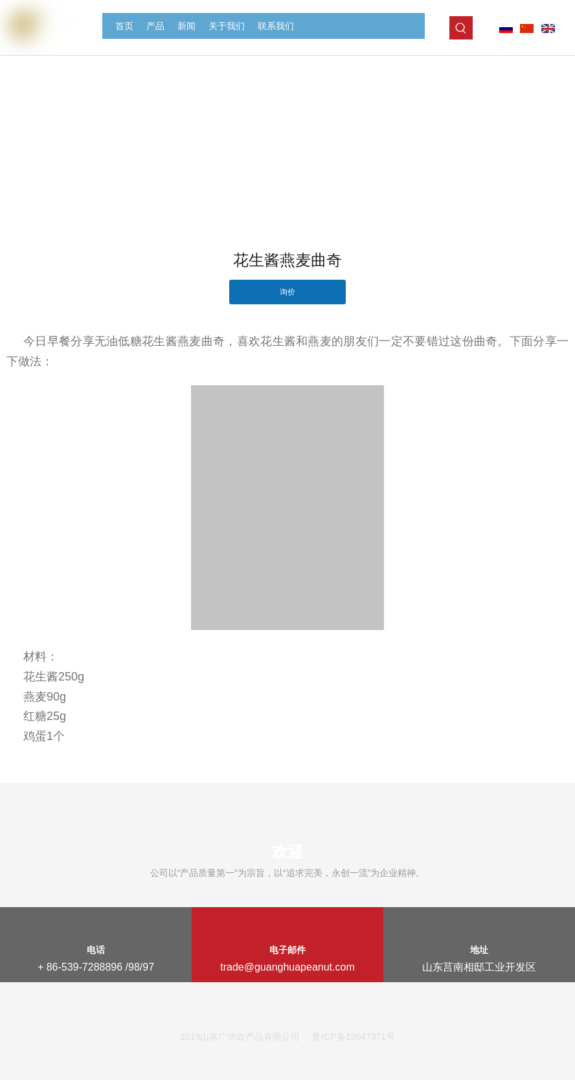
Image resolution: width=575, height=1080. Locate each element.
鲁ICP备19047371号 (353, 1036)
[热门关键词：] (461, 27)
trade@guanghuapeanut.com (287, 967)
